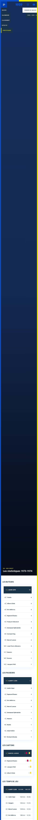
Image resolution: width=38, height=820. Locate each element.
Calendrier (5, 15)
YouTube (34, 5)
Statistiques (7, 30)
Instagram (28, 5)
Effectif (4, 25)
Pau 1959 (7, 4)
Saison (4, 10)
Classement (6, 20)
